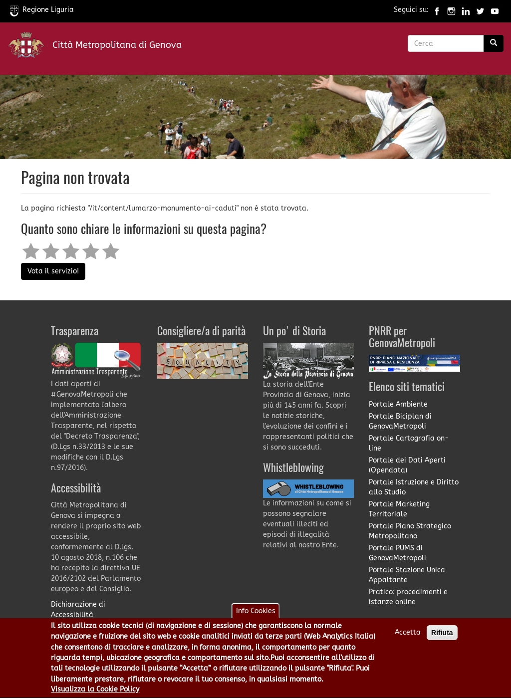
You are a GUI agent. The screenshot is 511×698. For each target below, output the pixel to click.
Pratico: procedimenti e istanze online (408, 597)
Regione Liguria (42, 9)
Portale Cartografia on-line (409, 443)
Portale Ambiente (398, 404)
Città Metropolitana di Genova (117, 44)
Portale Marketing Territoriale (399, 509)
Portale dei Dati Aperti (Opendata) (407, 465)
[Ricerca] (494, 43)
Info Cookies (255, 614)
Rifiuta (442, 636)
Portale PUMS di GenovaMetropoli (397, 553)
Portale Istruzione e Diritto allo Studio (414, 487)
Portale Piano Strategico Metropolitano (410, 531)
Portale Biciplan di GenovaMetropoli (400, 421)
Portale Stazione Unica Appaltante (407, 575)
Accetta (408, 636)
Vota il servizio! (53, 271)
